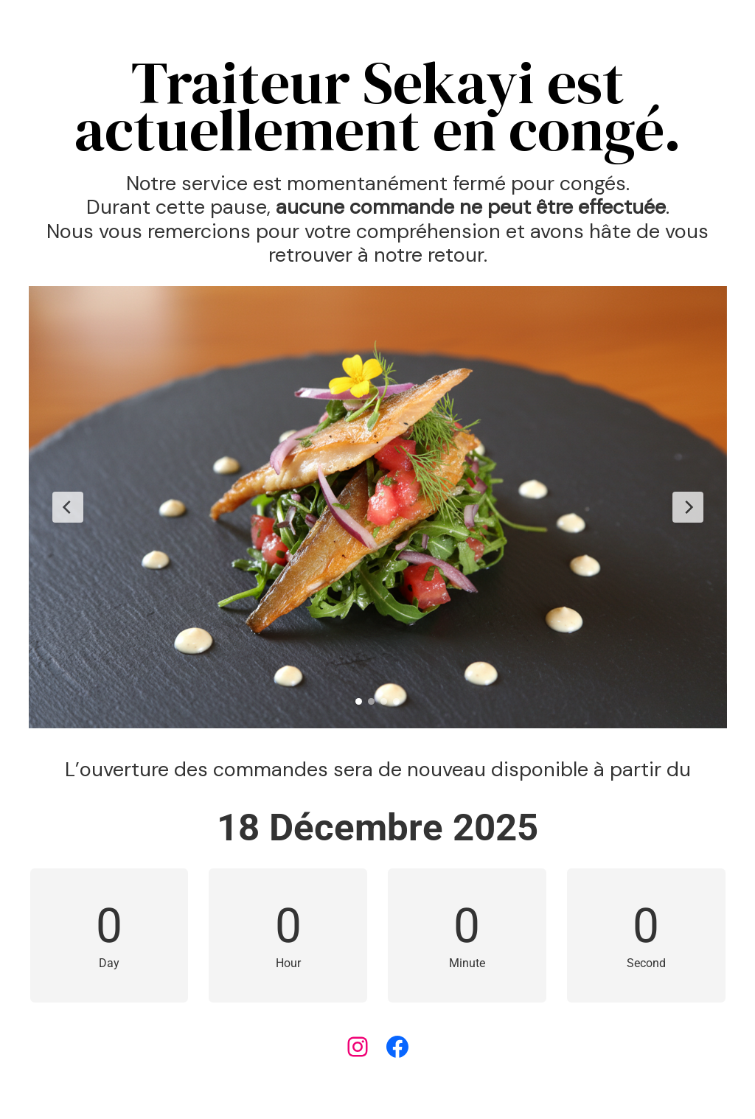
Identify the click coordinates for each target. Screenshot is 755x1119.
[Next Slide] (687, 507)
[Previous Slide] (67, 507)
